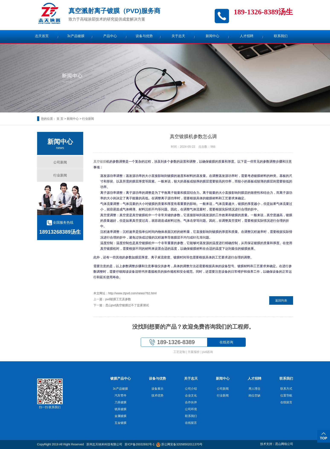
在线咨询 (226, 342)
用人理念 (254, 388)
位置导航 (286, 395)
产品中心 (110, 36)
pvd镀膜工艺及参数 (118, 299)
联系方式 (286, 388)
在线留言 (191, 422)
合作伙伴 (191, 402)
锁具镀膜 (120, 409)
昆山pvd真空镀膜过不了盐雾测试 (127, 305)
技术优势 (157, 395)
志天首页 (42, 36)
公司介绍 (191, 388)
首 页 (60, 118)
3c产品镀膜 (75, 36)
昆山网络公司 (284, 444)
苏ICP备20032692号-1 (139, 444)
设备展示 (157, 388)
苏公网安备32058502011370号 (179, 444)
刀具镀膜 (120, 402)
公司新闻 (60, 162)
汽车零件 (120, 395)
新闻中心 (212, 36)
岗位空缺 (254, 395)
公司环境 (191, 409)
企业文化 (191, 395)
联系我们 (281, 36)
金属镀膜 (120, 416)
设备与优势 (144, 36)
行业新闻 (88, 118)
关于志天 (178, 36)
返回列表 (281, 300)
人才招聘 (246, 36)
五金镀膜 (120, 422)
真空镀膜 (99, 161)
